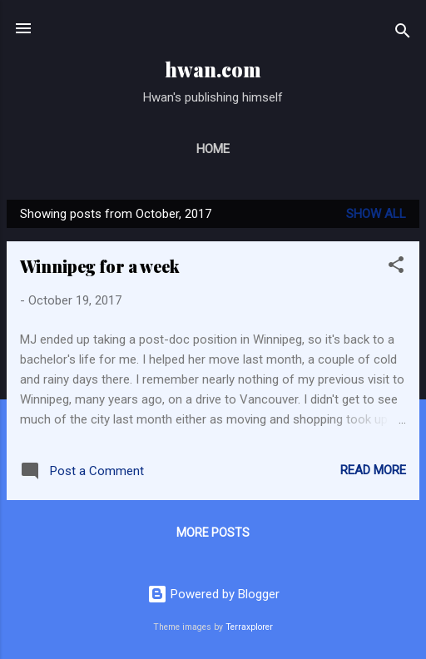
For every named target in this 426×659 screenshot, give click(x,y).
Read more (373, 470)
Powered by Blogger (213, 594)
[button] (396, 267)
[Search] (403, 33)
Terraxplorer (249, 627)
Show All (376, 213)
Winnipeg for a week (100, 266)
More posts (213, 532)
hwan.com (213, 69)
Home (213, 148)
